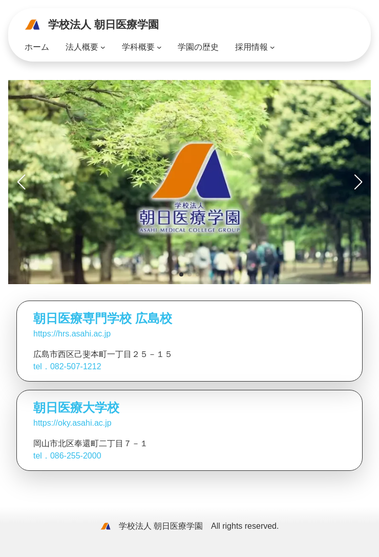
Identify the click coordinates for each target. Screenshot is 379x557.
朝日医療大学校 (76, 407)
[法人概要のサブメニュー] (103, 47)
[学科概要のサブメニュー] (159, 47)
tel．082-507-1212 (67, 366)
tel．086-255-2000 (67, 455)
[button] (181, 274)
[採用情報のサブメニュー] (272, 47)
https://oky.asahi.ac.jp (72, 423)
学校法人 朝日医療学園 (103, 24)
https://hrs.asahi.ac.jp (72, 333)
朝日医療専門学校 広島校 (102, 318)
